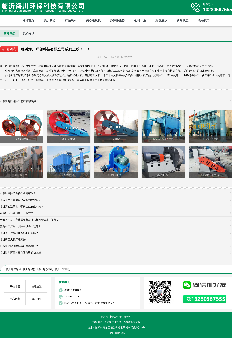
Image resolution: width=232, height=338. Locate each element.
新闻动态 (182, 20)
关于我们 (49, 20)
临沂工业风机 (62, 269)
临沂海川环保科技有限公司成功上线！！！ (55, 49)
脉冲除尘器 (117, 20)
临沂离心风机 (45, 269)
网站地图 (15, 286)
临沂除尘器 (29, 269)
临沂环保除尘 (13, 269)
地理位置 (36, 286)
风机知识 (28, 33)
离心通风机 (93, 20)
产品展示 (71, 20)
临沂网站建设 (117, 333)
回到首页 (36, 298)
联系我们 (204, 20)
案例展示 (161, 20)
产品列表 (15, 298)
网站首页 (28, 20)
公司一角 (140, 20)
